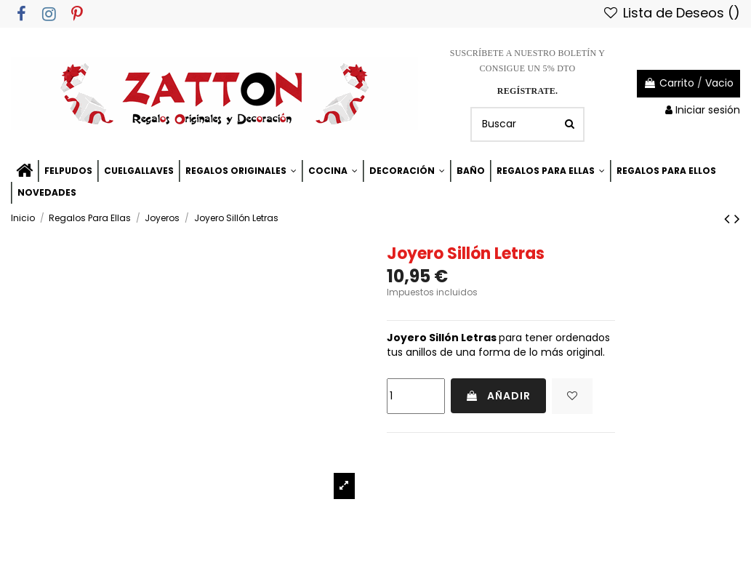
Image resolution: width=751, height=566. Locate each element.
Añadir (498, 395)
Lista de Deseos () (671, 13)
